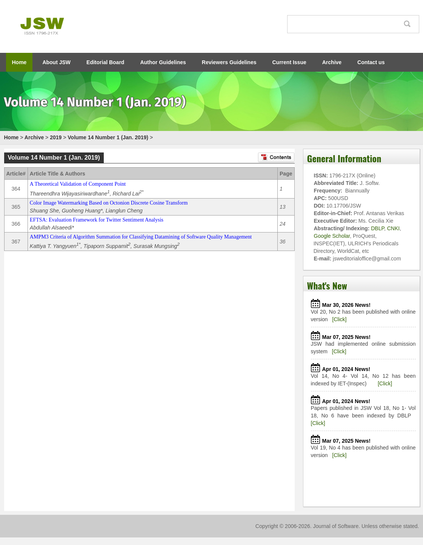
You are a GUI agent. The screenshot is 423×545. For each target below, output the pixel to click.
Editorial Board (105, 62)
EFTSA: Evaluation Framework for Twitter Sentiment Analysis (96, 220)
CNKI (393, 228)
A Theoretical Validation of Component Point (78, 184)
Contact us (371, 62)
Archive (331, 62)
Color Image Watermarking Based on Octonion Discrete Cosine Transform (109, 203)
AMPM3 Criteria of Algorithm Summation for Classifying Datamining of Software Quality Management (141, 237)
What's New (327, 285)
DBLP (377, 228)
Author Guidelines (163, 62)
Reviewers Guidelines (229, 62)
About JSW (56, 62)
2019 (56, 137)
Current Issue (289, 62)
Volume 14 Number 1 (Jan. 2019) (108, 137)
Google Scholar (332, 236)
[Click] (339, 319)
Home (19, 62)
